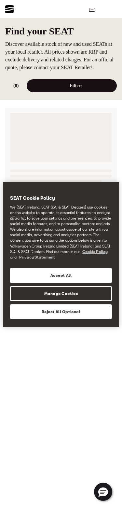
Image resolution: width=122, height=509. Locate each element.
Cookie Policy (95, 251)
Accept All (61, 275)
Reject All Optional (61, 312)
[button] (103, 492)
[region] (61, 254)
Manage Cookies (61, 293)
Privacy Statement (37, 257)
